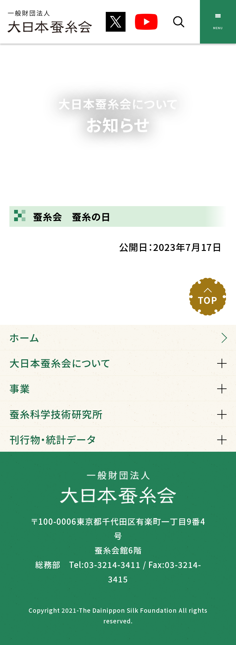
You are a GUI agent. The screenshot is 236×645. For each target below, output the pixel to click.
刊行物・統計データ (52, 439)
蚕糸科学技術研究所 (56, 414)
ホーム (24, 337)
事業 (19, 388)
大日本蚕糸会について (59, 363)
